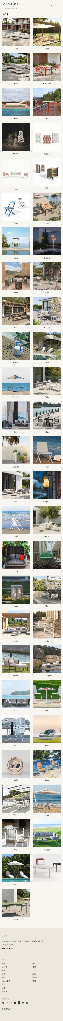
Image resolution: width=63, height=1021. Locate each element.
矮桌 (3, 974)
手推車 (4, 991)
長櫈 (34, 967)
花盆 (3, 984)
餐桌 (3, 970)
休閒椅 (4, 967)
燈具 (34, 974)
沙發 (3, 963)
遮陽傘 (35, 977)
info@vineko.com (8, 948)
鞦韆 (34, 981)
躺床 (34, 963)
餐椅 (3, 977)
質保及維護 (6, 1009)
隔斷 (3, 988)
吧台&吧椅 (6, 981)
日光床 (35, 970)
